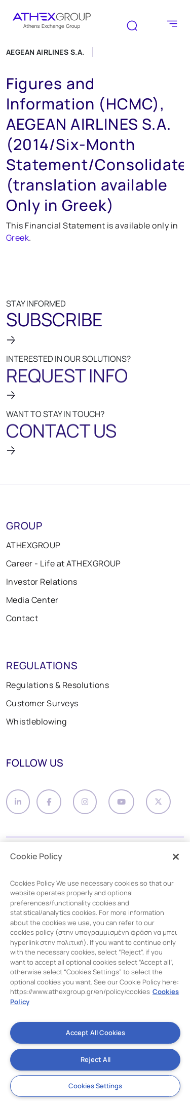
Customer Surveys (42, 703)
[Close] (176, 857)
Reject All (95, 1059)
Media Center (32, 599)
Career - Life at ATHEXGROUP (63, 563)
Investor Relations (42, 581)
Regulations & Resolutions (57, 685)
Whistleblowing (36, 721)
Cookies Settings (95, 1085)
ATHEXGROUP (33, 545)
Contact (22, 618)
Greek (17, 237)
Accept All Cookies (95, 1032)
